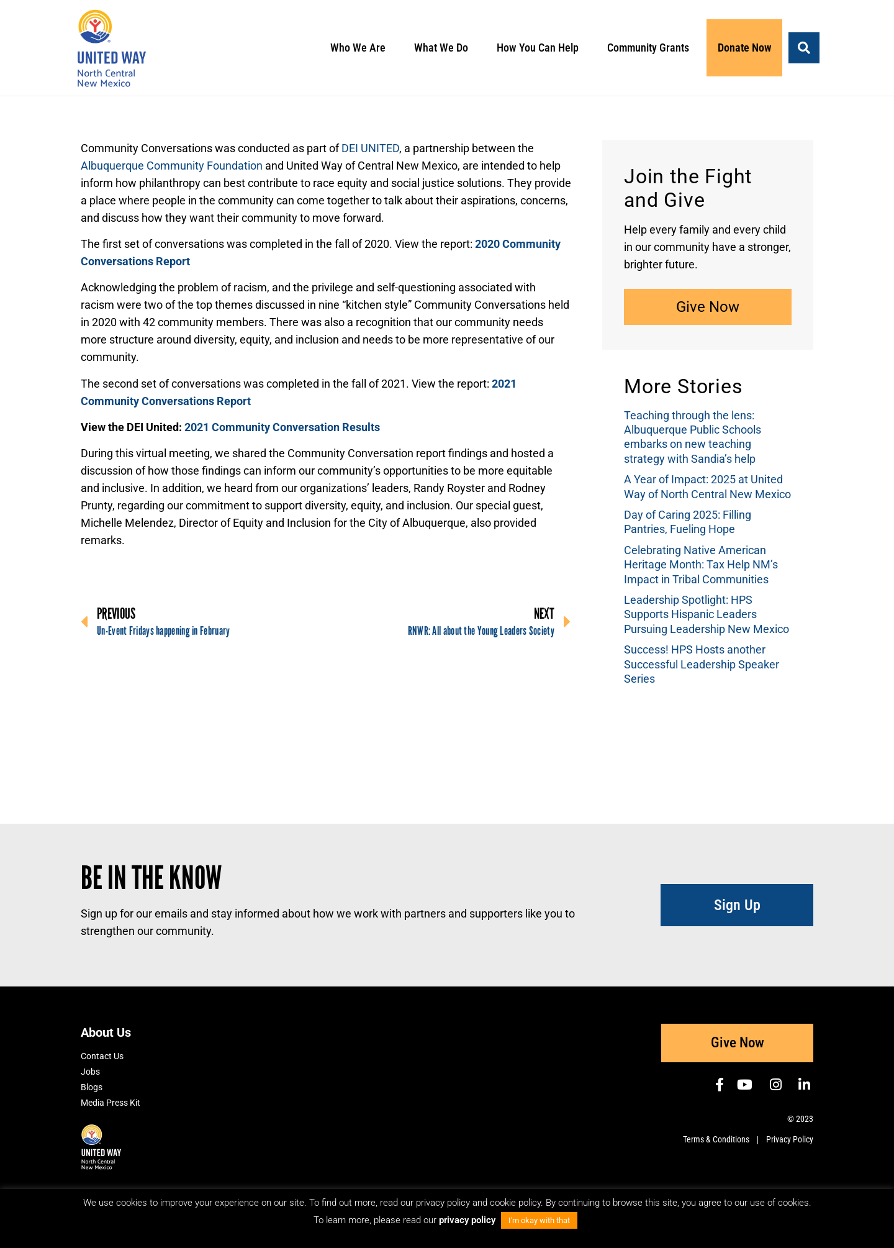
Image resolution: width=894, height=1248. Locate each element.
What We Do (444, 47)
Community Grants (651, 47)
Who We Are (361, 47)
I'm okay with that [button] (539, 1220)
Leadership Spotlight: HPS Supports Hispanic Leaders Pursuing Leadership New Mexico (706, 614)
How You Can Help (541, 47)
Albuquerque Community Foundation (172, 165)
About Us (106, 1032)
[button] (804, 47)
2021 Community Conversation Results (282, 427)
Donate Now (744, 47)
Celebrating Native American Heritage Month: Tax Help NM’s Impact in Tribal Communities (701, 565)
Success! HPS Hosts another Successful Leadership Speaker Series (701, 664)
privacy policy (468, 1220)
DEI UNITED (370, 148)
